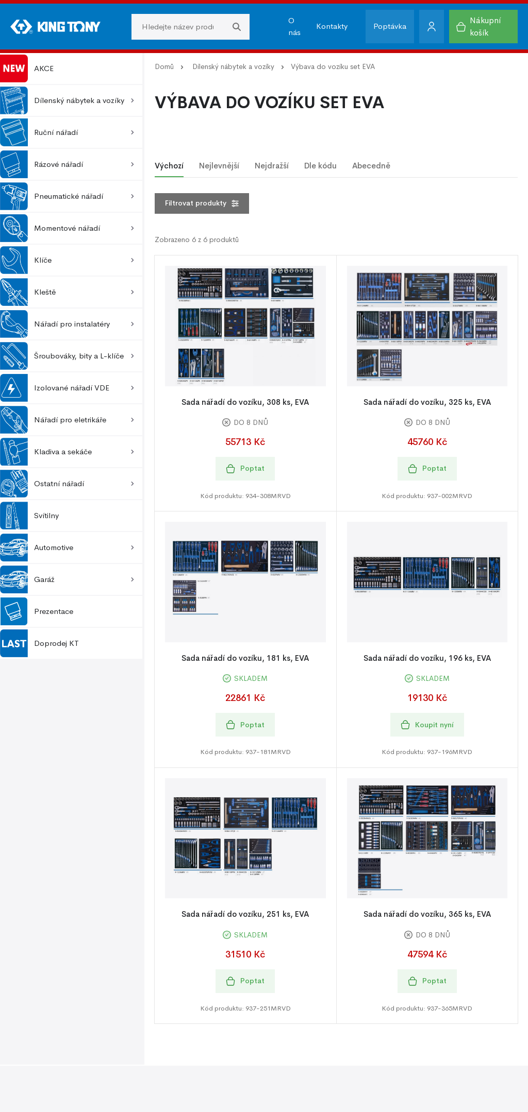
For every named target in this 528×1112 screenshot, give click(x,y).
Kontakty (332, 26)
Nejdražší (272, 165)
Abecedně (371, 165)
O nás (294, 26)
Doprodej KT (39, 643)
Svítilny (29, 515)
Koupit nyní (427, 725)
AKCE (27, 68)
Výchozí (169, 165)
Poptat (245, 468)
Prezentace (36, 611)
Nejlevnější (219, 165)
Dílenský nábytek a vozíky (233, 66)
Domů (164, 66)
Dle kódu (320, 165)
